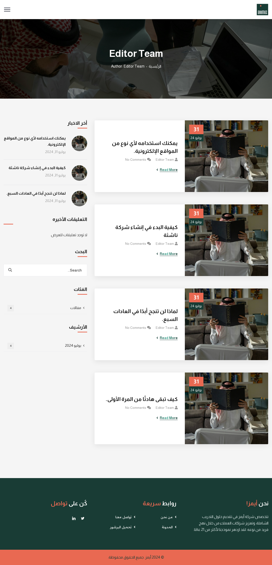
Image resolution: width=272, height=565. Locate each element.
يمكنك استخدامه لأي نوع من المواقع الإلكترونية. (145, 147)
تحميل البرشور (121, 527)
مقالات (44, 308)
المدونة (167, 527)
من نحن (167, 517)
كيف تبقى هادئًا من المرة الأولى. (142, 399)
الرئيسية (155, 66)
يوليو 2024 (44, 346)
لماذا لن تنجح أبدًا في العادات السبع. (145, 315)
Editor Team (165, 159)
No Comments (135, 159)
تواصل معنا (123, 517)
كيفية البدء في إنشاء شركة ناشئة (146, 231)
